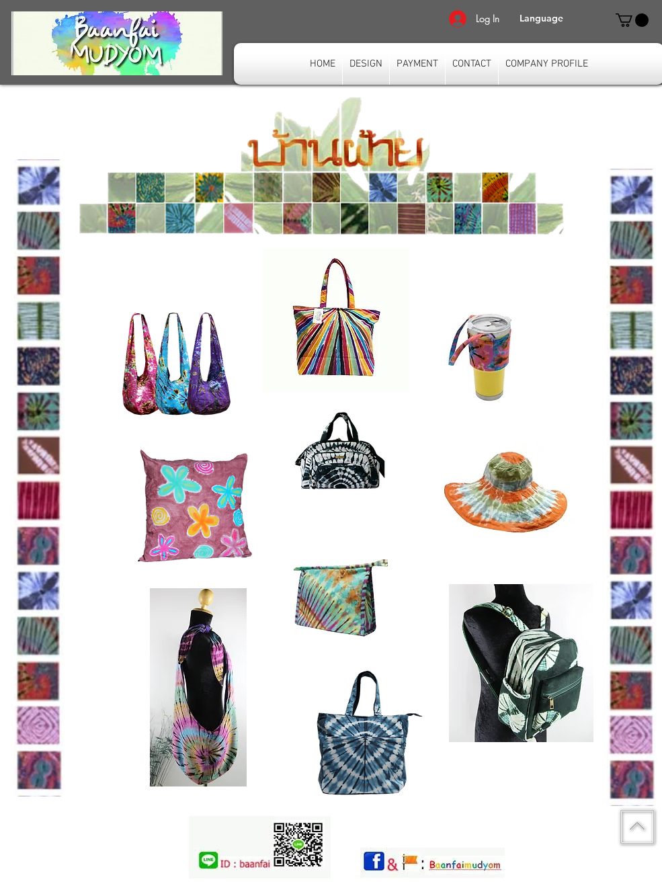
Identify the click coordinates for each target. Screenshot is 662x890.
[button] (541, 19)
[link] (632, 20)
